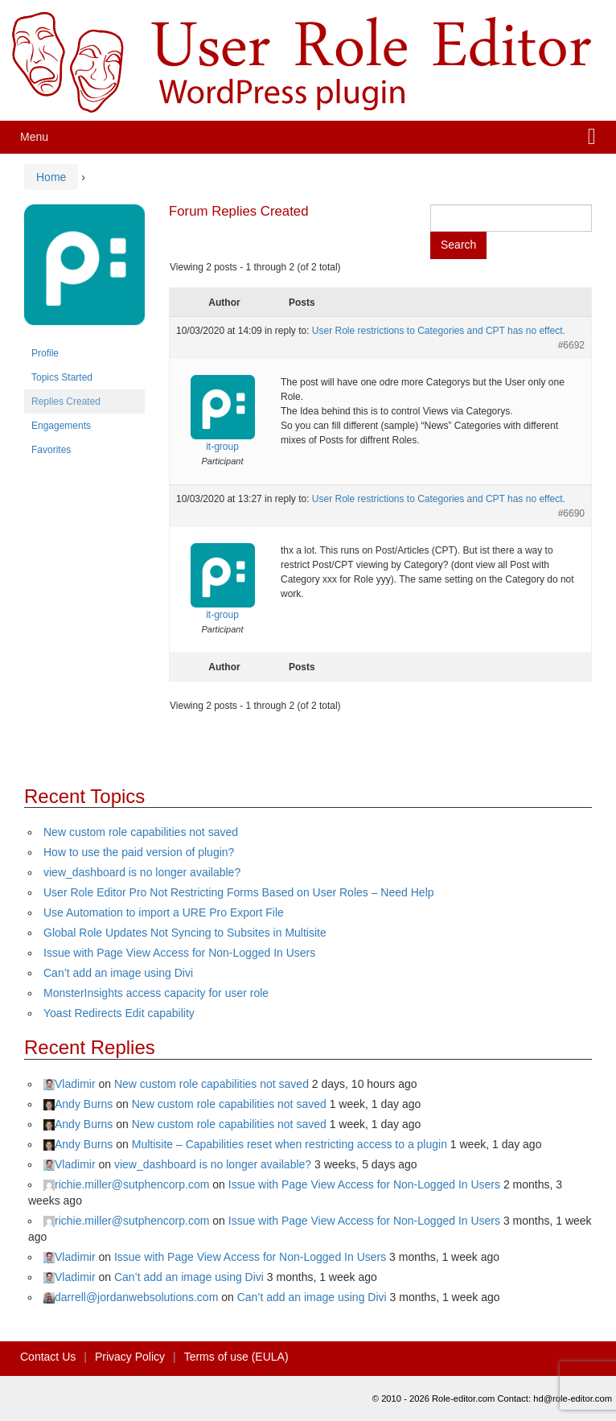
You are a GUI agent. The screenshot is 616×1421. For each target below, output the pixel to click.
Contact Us (48, 1356)
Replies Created (66, 401)
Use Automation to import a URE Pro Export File (163, 912)
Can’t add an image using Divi (118, 972)
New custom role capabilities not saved (140, 832)
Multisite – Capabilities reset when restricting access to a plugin (289, 1144)
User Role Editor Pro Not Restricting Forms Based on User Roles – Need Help (238, 892)
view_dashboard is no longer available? (141, 872)
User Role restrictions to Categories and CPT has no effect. (438, 330)
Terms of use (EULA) (236, 1356)
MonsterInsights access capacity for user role (156, 992)
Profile (45, 353)
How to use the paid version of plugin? (138, 852)
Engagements (61, 425)
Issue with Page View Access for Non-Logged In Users (179, 952)
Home (51, 177)
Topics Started (61, 377)
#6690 (571, 513)
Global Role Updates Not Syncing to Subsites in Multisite (184, 932)
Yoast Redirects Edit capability (119, 1013)
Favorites (51, 449)
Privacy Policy (130, 1356)
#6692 (571, 345)
